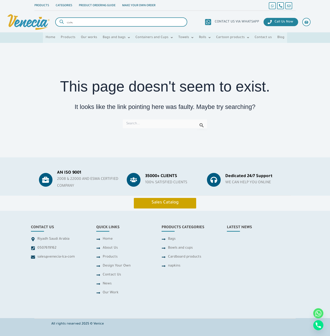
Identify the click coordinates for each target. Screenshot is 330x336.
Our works (89, 37)
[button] (116, 37)
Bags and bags (116, 37)
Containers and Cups (154, 37)
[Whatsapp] (318, 313)
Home (50, 37)
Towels (185, 37)
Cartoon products (232, 37)
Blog (280, 37)
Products (68, 37)
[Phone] (318, 325)
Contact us (263, 37)
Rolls (205, 37)
